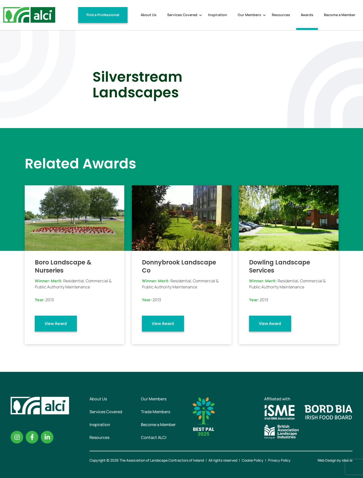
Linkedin (47, 437)
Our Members (249, 14)
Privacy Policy (279, 460)
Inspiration (217, 14)
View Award (56, 323)
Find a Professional (102, 14)
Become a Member (339, 14)
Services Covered (182, 14)
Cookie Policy (252, 460)
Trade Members (155, 411)
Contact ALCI (153, 437)
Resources (281, 14)
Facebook (32, 437)
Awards (307, 14)
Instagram (17, 437)
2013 (49, 300)
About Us (149, 14)
